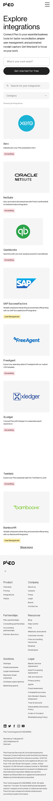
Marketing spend (10, 685)
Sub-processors (35, 677)
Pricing (6, 591)
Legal (30, 598)
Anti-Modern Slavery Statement (37, 697)
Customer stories (35, 635)
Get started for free (26, 71)
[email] (26, 61)
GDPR (30, 684)
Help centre (33, 624)
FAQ (30, 628)
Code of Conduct (36, 713)
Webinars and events (37, 631)
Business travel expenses (10, 676)
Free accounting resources (35, 640)
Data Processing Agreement (35, 671)
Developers (33, 650)
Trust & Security (35, 703)
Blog (30, 620)
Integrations (8, 595)
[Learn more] (26, 132)
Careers (31, 591)
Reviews (31, 646)
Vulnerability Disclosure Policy (38, 708)
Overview (7, 587)
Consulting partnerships (14, 624)
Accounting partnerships (9, 629)
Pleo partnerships (11, 620)
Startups (7, 663)
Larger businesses (11, 671)
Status (6, 598)
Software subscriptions (13, 682)
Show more (26, 547)
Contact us (33, 606)
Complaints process (37, 692)
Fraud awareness (35, 688)
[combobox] (26, 95)
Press (30, 595)
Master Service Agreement (34, 664)
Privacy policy (34, 680)
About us (32, 587)
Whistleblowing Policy (37, 717)
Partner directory (11, 634)
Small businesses (10, 667)
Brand (30, 602)
